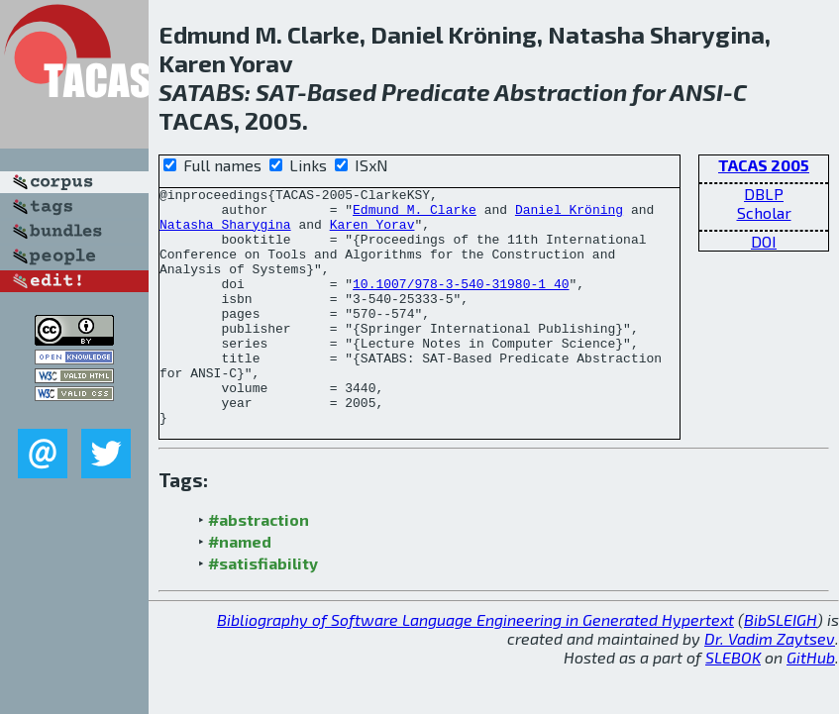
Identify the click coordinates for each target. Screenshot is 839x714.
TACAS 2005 (763, 164)
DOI (764, 241)
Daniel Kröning (569, 215)
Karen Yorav (372, 233)
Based (341, 91)
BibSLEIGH (780, 667)
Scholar (764, 212)
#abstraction (258, 567)
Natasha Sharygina (225, 233)
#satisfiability (263, 610)
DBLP (764, 193)
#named (239, 588)
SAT (276, 91)
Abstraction (560, 91)
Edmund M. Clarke (414, 215)
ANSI (696, 91)
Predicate (435, 91)
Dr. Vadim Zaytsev (769, 685)
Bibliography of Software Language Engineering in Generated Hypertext (475, 667)
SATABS (201, 91)
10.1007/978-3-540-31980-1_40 (461, 304)
